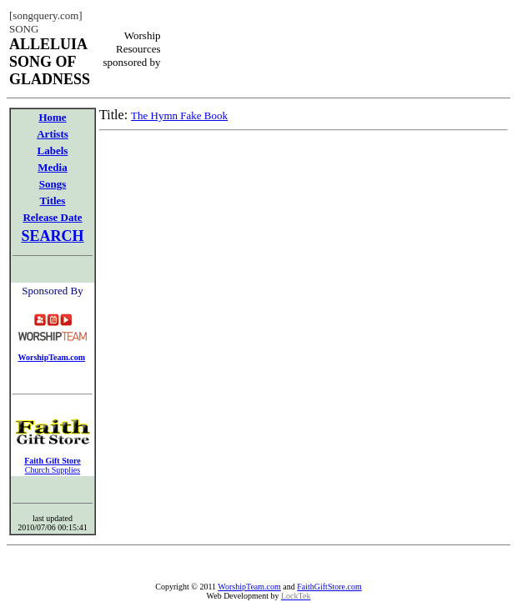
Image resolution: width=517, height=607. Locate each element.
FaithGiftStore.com (329, 586)
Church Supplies (52, 469)
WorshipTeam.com (249, 586)
